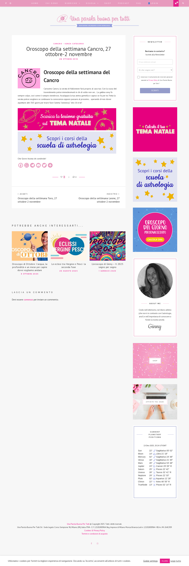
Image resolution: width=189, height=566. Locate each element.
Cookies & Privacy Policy (94, 530)
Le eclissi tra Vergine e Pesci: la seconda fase (68, 265)
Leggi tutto (176, 561)
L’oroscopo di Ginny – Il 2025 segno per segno (107, 265)
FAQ (138, 3)
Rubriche (71, 3)
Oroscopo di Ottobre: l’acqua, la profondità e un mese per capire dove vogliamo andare (29, 267)
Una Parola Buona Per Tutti (78, 524)
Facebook (5, 3)
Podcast (123, 3)
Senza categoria (74, 44)
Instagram (10, 3)
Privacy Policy (153, 80)
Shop (107, 3)
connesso (28, 299)
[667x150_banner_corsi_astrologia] (67, 153)
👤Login (153, 3)
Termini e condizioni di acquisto (95, 534)
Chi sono (52, 3)
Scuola (91, 3)
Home (35, 3)
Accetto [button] (165, 561)
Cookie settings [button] (150, 561)
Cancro (57, 44)
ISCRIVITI (155, 90)
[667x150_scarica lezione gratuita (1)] (67, 129)
